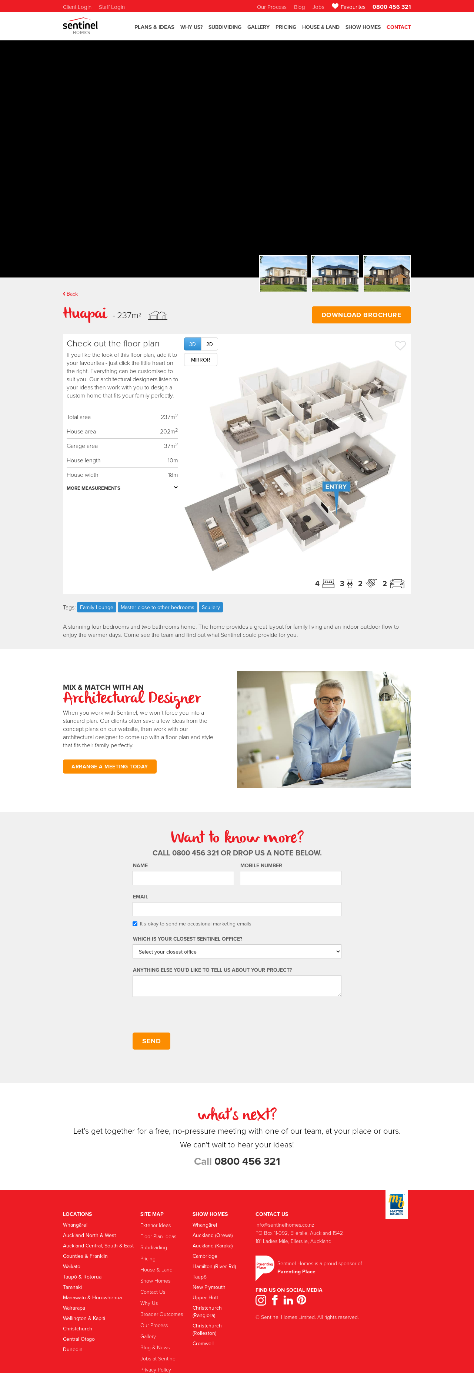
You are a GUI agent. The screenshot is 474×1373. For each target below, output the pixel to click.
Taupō (200, 1276)
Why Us (149, 1302)
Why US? (191, 27)
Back (72, 293)
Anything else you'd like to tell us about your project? (212, 970)
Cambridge (205, 1256)
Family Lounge (96, 607)
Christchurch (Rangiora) (207, 1311)
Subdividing (153, 1247)
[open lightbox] (295, 465)
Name (140, 865)
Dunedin (73, 1349)
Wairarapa (74, 1308)
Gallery (148, 1336)
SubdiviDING (224, 27)
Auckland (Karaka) (213, 1245)
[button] (154, 30)
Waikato (71, 1266)
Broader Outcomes (161, 1313)
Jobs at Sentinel (158, 1358)
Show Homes (363, 27)
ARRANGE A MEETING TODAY (109, 766)
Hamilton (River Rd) (214, 1266)
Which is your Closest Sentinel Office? (187, 939)
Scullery (211, 607)
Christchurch (77, 1328)
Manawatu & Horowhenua (92, 1297)
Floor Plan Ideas (158, 1236)
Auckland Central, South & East (98, 1245)
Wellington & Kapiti (84, 1318)
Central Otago (79, 1339)
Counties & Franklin (85, 1256)
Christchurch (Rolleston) (207, 1329)
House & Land (321, 27)
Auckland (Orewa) (213, 1235)
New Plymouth (209, 1287)
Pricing (286, 27)
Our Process (154, 1325)
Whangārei (75, 1225)
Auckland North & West (89, 1235)
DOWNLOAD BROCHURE (361, 315)
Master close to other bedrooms (157, 607)
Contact (399, 27)
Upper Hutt (205, 1297)
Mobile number (261, 865)
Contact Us (152, 1291)
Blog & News (155, 1347)
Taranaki (72, 1287)
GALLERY (258, 27)
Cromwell (203, 1343)
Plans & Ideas (154, 27)
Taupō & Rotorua (82, 1276)
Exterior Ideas (155, 1225)
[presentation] (189, 1015)
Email (140, 896)
